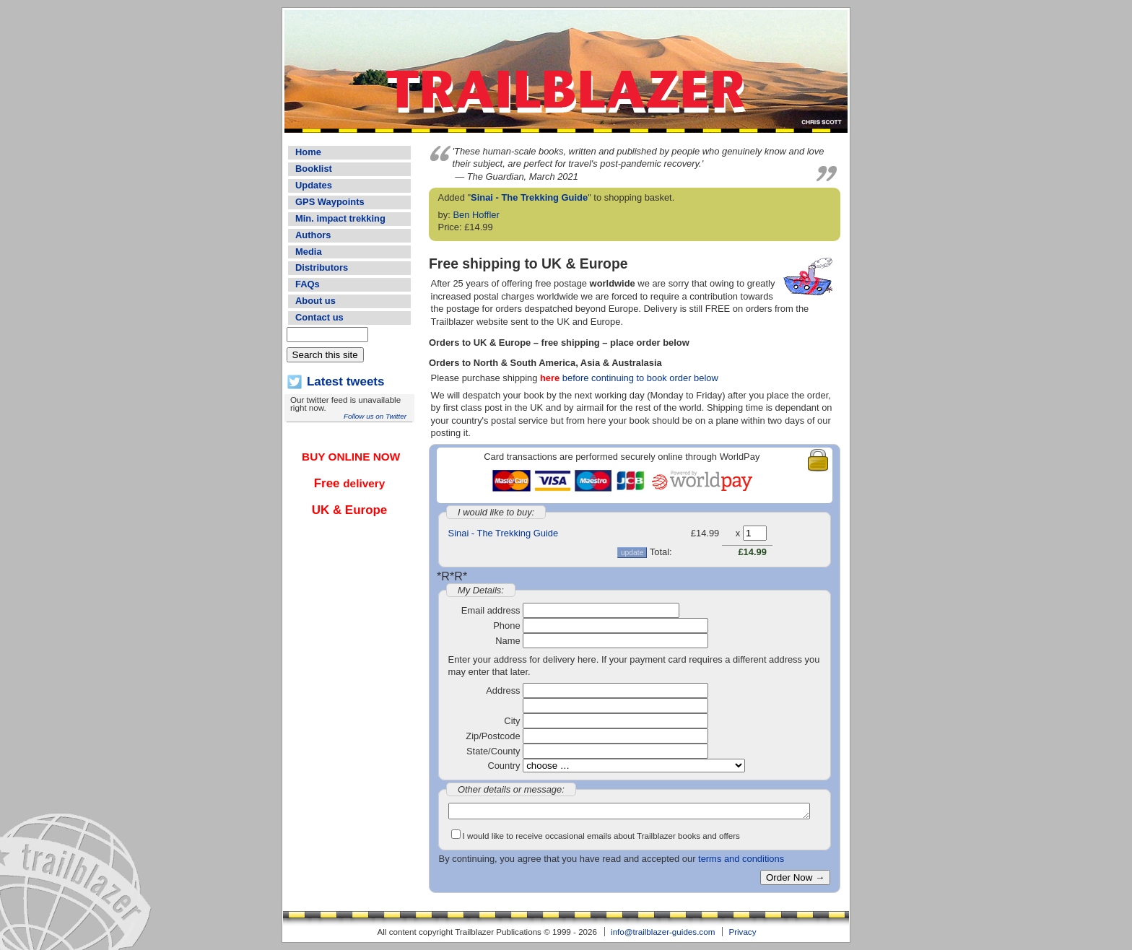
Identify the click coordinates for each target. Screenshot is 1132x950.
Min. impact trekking (340, 218)
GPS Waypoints (330, 201)
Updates (313, 185)
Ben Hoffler (476, 214)
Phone (506, 625)
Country (503, 765)
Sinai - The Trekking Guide (529, 197)
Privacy (742, 931)
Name (507, 640)
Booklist (313, 168)
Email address (491, 610)
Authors (313, 235)
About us (315, 300)
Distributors (321, 267)
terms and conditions (741, 858)
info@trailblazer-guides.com (663, 931)
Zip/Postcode (493, 736)
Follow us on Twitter (375, 416)
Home (308, 152)
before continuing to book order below (629, 377)
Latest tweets (345, 381)
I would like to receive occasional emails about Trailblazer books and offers (601, 835)
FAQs (307, 284)
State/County (493, 751)
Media (308, 251)
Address (503, 690)
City (512, 720)
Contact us (319, 317)
